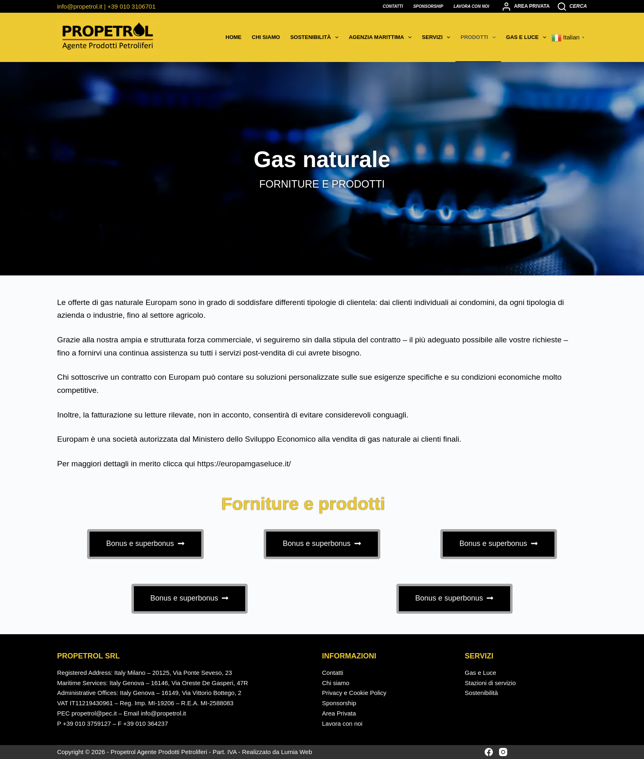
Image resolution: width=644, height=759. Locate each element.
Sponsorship (428, 6)
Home (233, 37)
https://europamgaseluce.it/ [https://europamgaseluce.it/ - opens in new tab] (244, 463)
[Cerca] (572, 6)
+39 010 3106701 (132, 6)
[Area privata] (526, 6)
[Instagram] (503, 752)
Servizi (437, 37)
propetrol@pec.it (94, 713)
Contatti (393, 6)
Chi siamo (266, 37)
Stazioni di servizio (490, 682)
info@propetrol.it (79, 6)
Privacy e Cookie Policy (354, 692)
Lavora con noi (471, 6)
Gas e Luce (528, 37)
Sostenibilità (316, 37)
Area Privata (339, 713)
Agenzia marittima (382, 37)
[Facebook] (489, 752)
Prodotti (479, 37)
